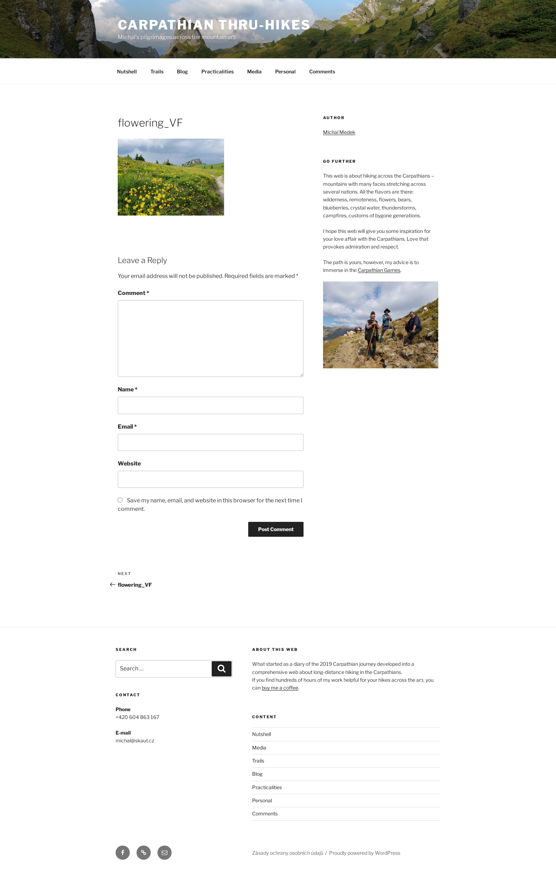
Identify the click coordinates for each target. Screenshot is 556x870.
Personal (285, 71)
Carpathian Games (379, 270)
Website (129, 463)
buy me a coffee (280, 688)
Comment (133, 293)
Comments (322, 71)
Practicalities (217, 71)
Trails (156, 71)
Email (127, 426)
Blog (182, 71)
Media (254, 71)
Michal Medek (339, 132)
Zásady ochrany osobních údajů (287, 853)
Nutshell (127, 71)
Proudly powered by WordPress (364, 853)
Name (128, 389)
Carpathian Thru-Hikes (214, 25)
